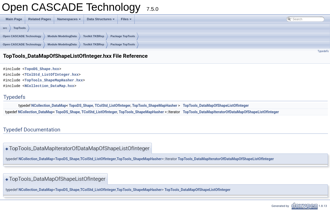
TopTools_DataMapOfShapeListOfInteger (216, 105)
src (5, 28)
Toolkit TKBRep (93, 36)
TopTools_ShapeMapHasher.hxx (54, 80)
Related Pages (39, 19)
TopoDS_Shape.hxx (42, 68)
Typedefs (323, 51)
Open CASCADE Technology (22, 36)
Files (126, 20)
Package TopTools (123, 36)
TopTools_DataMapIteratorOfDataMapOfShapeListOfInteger (231, 112)
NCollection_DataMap (48, 105)
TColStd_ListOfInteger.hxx (51, 74)
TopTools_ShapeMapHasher (154, 105)
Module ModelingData (62, 36)
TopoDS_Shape (81, 105)
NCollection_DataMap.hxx (49, 85)
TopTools (20, 28)
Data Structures (101, 20)
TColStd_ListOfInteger (113, 105)
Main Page (14, 19)
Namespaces (69, 20)
